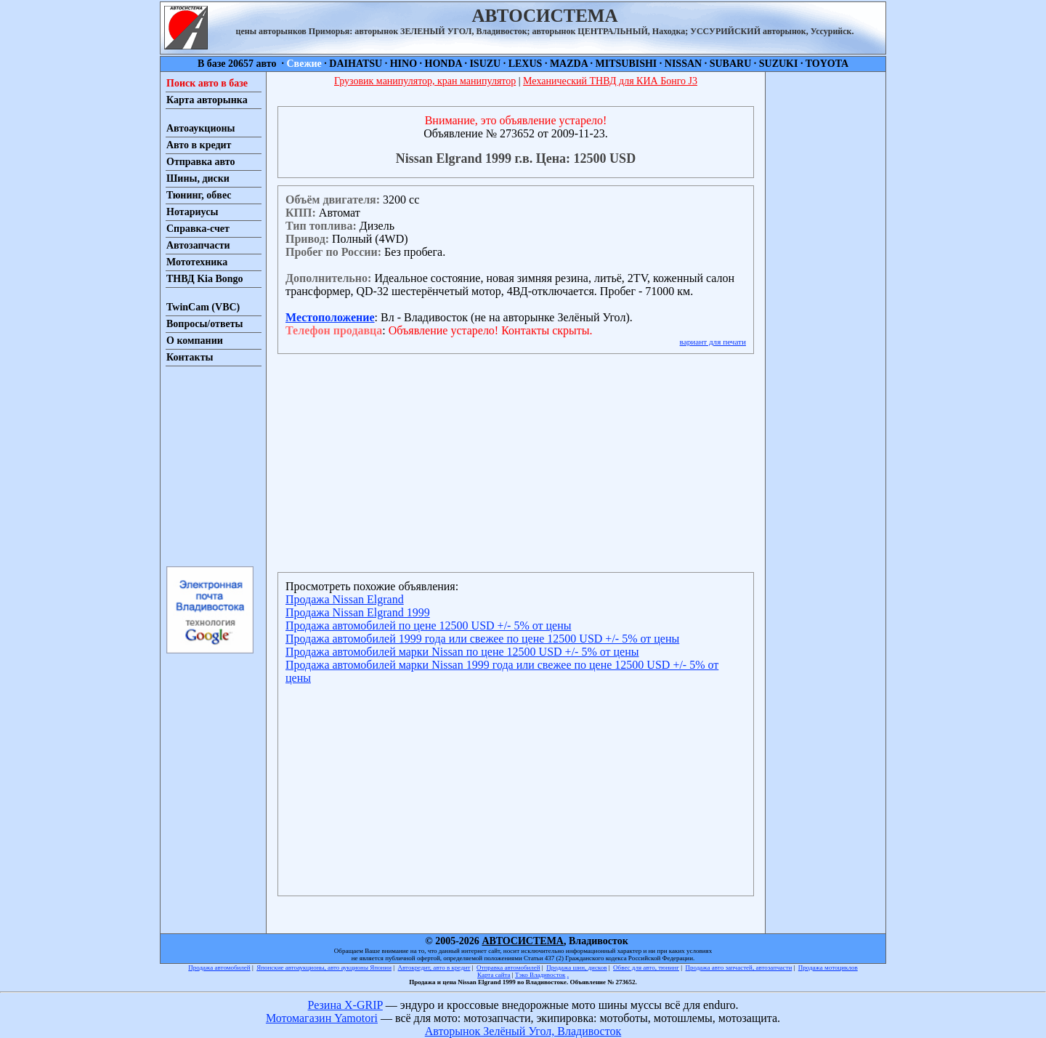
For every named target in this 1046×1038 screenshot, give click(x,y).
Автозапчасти (198, 245)
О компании (194, 340)
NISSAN (683, 63)
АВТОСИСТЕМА (523, 941)
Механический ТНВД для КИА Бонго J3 (610, 81)
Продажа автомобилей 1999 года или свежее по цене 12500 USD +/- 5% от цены (482, 638)
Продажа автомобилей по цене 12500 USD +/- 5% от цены (428, 625)
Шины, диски (198, 178)
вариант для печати (713, 341)
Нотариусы (192, 211)
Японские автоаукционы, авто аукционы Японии (324, 967)
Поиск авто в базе (207, 83)
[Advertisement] (209, 465)
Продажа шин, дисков (576, 967)
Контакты (189, 357)
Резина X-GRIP (345, 1005)
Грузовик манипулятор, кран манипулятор (425, 81)
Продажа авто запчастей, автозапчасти (739, 967)
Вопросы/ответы (204, 323)
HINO (403, 63)
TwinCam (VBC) (203, 307)
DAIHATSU (355, 63)
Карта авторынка (207, 99)
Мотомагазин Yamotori (322, 1018)
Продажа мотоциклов (828, 967)
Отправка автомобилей (508, 967)
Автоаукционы (200, 128)
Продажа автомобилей (219, 967)
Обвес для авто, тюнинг (646, 967)
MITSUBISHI (626, 63)
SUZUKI (778, 63)
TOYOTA (827, 63)
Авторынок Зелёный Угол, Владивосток (523, 1031)
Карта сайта (494, 974)
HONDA (443, 63)
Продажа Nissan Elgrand (344, 599)
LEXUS (525, 63)
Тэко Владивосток (540, 974)
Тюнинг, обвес (198, 195)
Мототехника (196, 262)
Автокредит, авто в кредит (434, 967)
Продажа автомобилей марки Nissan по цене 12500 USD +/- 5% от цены (462, 651)
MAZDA (569, 63)
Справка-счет (198, 228)
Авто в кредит (198, 145)
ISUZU (484, 63)
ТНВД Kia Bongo (204, 278)
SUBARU (731, 63)
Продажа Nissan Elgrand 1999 (357, 612)
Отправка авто (200, 161)
